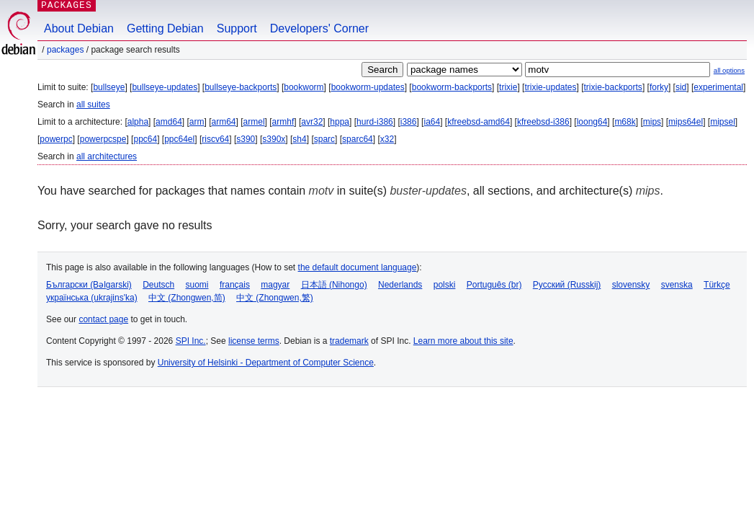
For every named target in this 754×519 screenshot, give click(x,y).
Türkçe (717, 285)
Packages (65, 50)
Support (237, 28)
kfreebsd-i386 (543, 122)
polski (445, 285)
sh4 (299, 139)
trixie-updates (550, 87)
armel (254, 122)
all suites (93, 104)
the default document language (357, 267)
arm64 (224, 122)
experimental (718, 87)
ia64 (431, 122)
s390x (273, 139)
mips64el (685, 122)
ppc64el (179, 139)
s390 (245, 139)
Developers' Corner (319, 28)
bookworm (303, 87)
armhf (283, 122)
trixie (508, 87)
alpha (137, 122)
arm (197, 122)
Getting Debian (165, 28)
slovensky (631, 285)
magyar (275, 285)
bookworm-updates (368, 87)
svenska (677, 285)
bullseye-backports (241, 87)
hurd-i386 (374, 122)
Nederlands (400, 285)
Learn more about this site (463, 341)
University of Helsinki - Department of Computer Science (266, 363)
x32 (387, 139)
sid (681, 87)
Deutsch (158, 285)
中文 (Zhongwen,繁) (274, 298)
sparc (324, 139)
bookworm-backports (452, 87)
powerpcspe (103, 139)
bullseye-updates (164, 87)
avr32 (312, 122)
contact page (103, 319)
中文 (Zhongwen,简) (186, 298)
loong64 (592, 122)
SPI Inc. (191, 341)
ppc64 (145, 139)
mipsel (722, 122)
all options (729, 70)
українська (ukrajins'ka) (92, 298)
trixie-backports (613, 87)
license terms (253, 341)
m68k (624, 122)
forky (659, 87)
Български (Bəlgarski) (89, 285)
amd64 (169, 122)
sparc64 (357, 139)
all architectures (106, 156)
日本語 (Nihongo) (334, 285)
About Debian (79, 28)
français (235, 285)
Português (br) (494, 285)
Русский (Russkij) (567, 285)
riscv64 (215, 139)
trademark (349, 341)
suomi (197, 285)
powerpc (56, 139)
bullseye (109, 87)
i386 (408, 122)
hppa (339, 122)
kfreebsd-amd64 (478, 122)
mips (652, 122)
